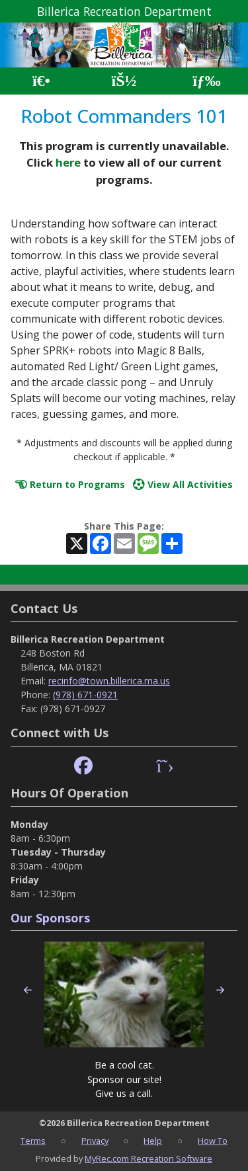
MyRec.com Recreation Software (148, 1158)
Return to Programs (70, 484)
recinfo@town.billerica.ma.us (109, 680)
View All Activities (183, 484)
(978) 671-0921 (85, 694)
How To (212, 1141)
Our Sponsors (50, 918)
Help (153, 1141)
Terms (33, 1141)
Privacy (94, 1141)
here (68, 162)
